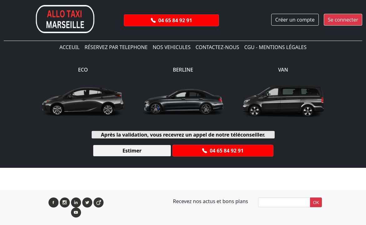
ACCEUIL (69, 47)
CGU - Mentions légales (275, 47)
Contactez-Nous (217, 47)
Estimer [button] (131, 150)
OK (316, 202)
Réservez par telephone (116, 47)
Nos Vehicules (172, 47)
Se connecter (343, 19)
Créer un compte (295, 19)
